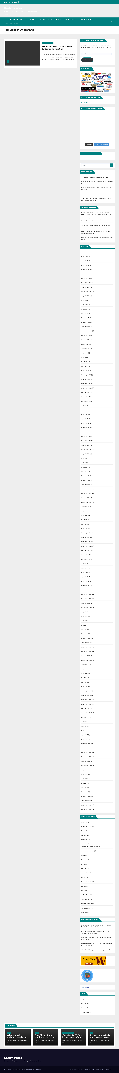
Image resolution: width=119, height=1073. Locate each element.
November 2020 (86, 546)
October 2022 (85, 445)
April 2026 (84, 261)
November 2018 (86, 651)
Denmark (84, 860)
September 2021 (86, 502)
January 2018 (85, 695)
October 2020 (85, 550)
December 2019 (86, 594)
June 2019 (84, 620)
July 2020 (84, 563)
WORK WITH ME (86, 19)
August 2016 (85, 770)
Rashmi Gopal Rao (61, 52)
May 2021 (84, 520)
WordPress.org (86, 1012)
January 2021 (85, 537)
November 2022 (86, 441)
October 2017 (85, 708)
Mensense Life (86, 213)
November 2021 (86, 493)
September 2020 (86, 555)
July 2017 (84, 721)
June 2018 (84, 673)
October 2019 (85, 603)
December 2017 (86, 699)
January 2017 (85, 748)
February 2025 (86, 322)
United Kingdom (86, 903)
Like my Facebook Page (90, 153)
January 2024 (85, 379)
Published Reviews (90, 1069)
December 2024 (86, 331)
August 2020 (85, 559)
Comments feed (86, 1008)
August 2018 (85, 664)
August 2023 (85, 401)
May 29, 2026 (67, 1040)
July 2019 (84, 616)
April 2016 (84, 787)
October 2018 (85, 656)
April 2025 (84, 313)
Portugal (84, 886)
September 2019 (86, 607)
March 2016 (85, 792)
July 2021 (84, 511)
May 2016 (84, 783)
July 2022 (84, 458)
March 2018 (85, 686)
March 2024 (85, 370)
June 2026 (84, 252)
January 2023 (85, 432)
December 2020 (86, 541)
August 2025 (85, 296)
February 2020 (86, 585)
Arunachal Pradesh (87, 851)
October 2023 (85, 392)
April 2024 (84, 366)
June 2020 (84, 568)
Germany (84, 868)
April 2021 (84, 524)
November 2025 (86, 282)
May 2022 (84, 467)
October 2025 (85, 287)
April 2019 (84, 629)
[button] (111, 22)
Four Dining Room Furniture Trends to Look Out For (44, 1037)
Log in (83, 999)
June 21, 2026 (12, 1040)
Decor (42, 19)
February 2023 (86, 427)
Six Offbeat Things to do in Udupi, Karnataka (96, 950)
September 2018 (86, 660)
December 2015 (86, 805)
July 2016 (84, 774)
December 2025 (86, 278)
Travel (33, 19)
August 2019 (85, 612)
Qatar (83, 890)
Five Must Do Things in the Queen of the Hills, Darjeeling (72, 1037)
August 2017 (85, 717)
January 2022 (85, 484)
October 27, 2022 (48, 52)
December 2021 (86, 489)
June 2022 (84, 462)
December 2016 (86, 752)
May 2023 (84, 414)
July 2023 (84, 405)
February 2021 (85, 533)
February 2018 (85, 691)
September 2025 (86, 291)
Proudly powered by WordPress (12, 1069)
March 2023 (85, 423)
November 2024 (86, 335)
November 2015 (86, 809)
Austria (83, 855)
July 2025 (84, 300)
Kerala (83, 877)
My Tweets (84, 102)
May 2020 (84, 572)
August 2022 (85, 454)
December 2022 (86, 436)
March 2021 (85, 528)
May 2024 (84, 361)
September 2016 (86, 765)
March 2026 (85, 265)
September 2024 (86, 344)
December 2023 (86, 383)
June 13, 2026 (40, 1040)
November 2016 (86, 757)
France (83, 864)
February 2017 (85, 743)
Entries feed (85, 1003)
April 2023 (84, 419)
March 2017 (85, 739)
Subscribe (87, 60)
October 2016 (85, 761)
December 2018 (86, 647)
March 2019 (85, 634)
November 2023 (86, 388)
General (83, 835)
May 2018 (84, 678)
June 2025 (84, 304)
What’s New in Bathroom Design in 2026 (94, 177)
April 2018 (84, 682)
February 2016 (85, 796)
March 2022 (85, 476)
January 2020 (85, 590)
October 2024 (85, 340)
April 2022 (84, 471)
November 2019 (86, 599)
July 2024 (84, 353)
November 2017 (86, 704)
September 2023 (86, 397)
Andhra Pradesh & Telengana (90, 846)
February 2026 (86, 269)
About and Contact (18, 19)
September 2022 (86, 449)
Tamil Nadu (85, 899)
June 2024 (84, 357)
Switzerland (85, 895)
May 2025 (84, 309)
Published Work (100, 1069)
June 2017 (84, 726)
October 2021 (85, 498)
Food (50, 19)
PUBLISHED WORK (12, 24)
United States (85, 908)
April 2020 (84, 577)
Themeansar (37, 1069)
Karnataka (84, 873)
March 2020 (85, 581)
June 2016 (84, 778)
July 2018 (84, 669)
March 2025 (85, 318)
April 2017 (84, 735)
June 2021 (84, 515)
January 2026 (85, 274)
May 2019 (84, 625)
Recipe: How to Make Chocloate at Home (94, 194)
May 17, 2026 (95, 1040)
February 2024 (86, 375)
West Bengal (85, 912)
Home (71, 1069)
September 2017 (86, 713)
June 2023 (84, 410)
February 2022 (86, 480)
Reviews (59, 19)
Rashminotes (13, 8)
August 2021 (85, 506)
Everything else (71, 19)
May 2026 (84, 256)
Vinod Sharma (86, 225)
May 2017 (84, 730)
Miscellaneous (86, 882)
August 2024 (85, 348)
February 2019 (85, 638)
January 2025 (85, 326)
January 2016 (85, 800)
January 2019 (85, 642)
